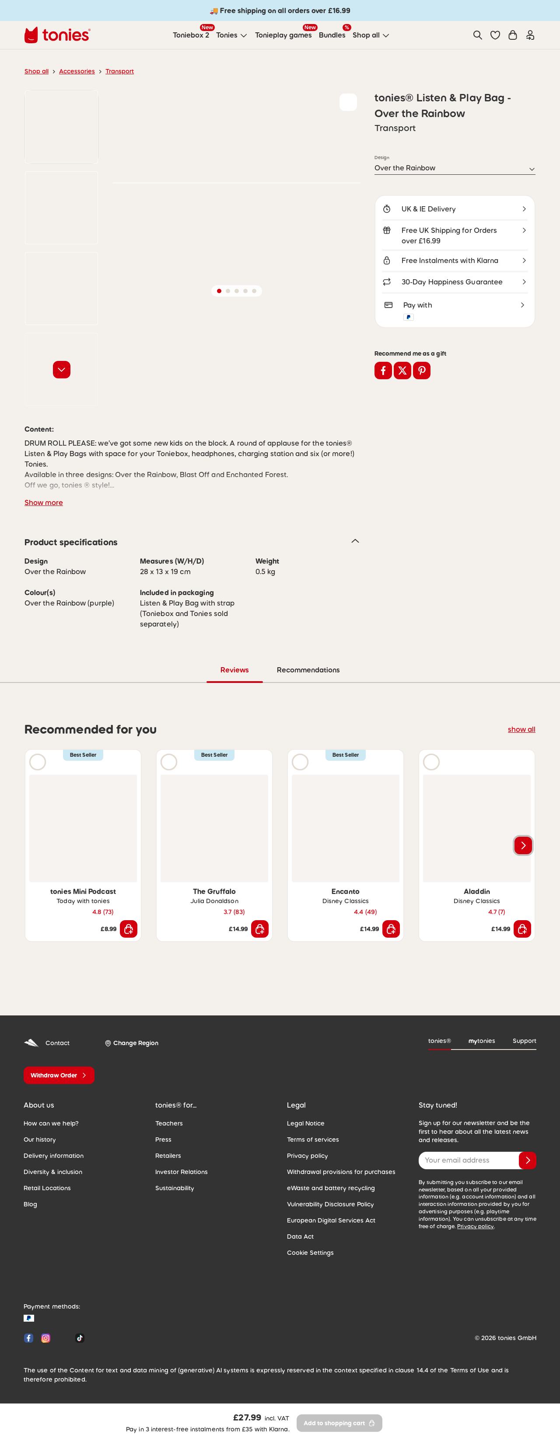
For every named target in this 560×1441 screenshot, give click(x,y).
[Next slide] (523, 845)
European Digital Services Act (331, 1220)
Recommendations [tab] (308, 669)
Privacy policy (307, 1156)
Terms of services (313, 1139)
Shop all (36, 71)
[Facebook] (28, 1338)
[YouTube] (62, 1338)
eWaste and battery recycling (331, 1188)
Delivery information (54, 1156)
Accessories (77, 71)
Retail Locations (47, 1188)
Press (163, 1139)
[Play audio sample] (37, 762)
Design (381, 157)
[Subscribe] (527, 1160)
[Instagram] (45, 1338)
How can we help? (51, 1123)
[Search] (477, 35)
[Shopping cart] (513, 35)
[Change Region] (131, 1043)
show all (522, 729)
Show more (43, 502)
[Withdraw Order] (59, 1075)
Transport (119, 71)
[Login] (530, 35)
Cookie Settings (310, 1253)
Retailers (168, 1156)
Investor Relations (181, 1172)
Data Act (300, 1236)
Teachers (169, 1123)
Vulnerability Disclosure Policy (330, 1204)
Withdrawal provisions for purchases (341, 1172)
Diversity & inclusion (53, 1172)
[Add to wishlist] (348, 102)
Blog (30, 1204)
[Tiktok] (78, 1338)
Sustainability (174, 1188)
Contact (47, 1043)
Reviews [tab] (234, 669)
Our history (40, 1139)
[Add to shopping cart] (128, 929)
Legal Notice (306, 1123)
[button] (495, 35)
